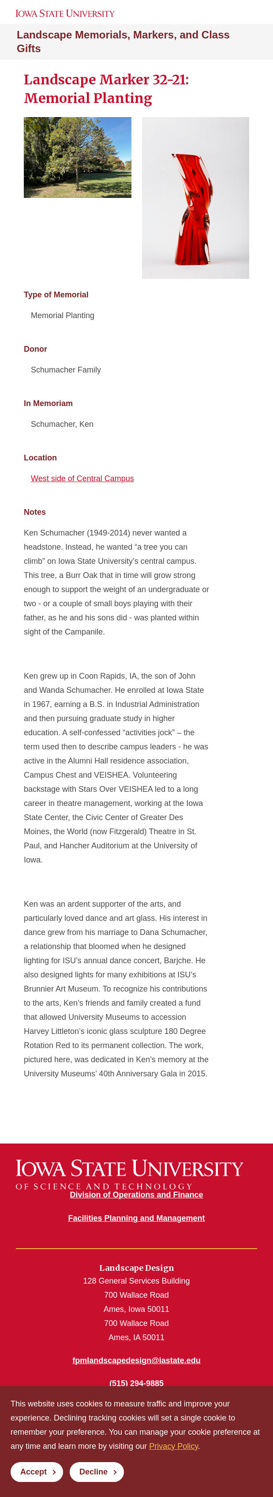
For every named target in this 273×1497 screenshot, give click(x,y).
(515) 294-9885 (136, 1383)
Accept (33, 1471)
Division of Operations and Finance (136, 1194)
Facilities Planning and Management (136, 1218)
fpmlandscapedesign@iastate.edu (136, 1360)
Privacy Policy (173, 1446)
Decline (93, 1471)
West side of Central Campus (82, 478)
